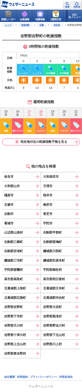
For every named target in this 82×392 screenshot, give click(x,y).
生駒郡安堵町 (13, 251)
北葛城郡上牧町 (15, 288)
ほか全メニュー (74, 15)
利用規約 (22, 376)
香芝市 (47, 214)
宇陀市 (47, 223)
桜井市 (47, 195)
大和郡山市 (12, 186)
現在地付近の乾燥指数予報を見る (41, 141)
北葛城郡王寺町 (54, 288)
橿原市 (9, 195)
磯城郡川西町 (52, 251)
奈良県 (57, 25)
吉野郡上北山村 (15, 344)
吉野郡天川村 (13, 325)
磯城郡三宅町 (13, 260)
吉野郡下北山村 (54, 335)
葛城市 (9, 223)
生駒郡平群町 (52, 232)
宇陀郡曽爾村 (13, 269)
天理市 (47, 186)
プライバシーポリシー (43, 376)
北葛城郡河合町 (54, 297)
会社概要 (9, 376)
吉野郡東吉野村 (15, 353)
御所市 (47, 204)
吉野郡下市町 (13, 316)
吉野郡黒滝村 (52, 316)
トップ (8, 25)
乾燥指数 (25, 25)
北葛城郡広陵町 (15, 297)
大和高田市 (51, 176)
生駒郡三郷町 (13, 242)
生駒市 (9, 214)
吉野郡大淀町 (52, 307)
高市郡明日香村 (54, 279)
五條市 (9, 204)
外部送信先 (66, 376)
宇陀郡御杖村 (52, 269)
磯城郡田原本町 (54, 260)
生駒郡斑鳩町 (52, 242)
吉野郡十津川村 (15, 335)
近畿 (42, 25)
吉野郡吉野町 (13, 307)
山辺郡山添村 (13, 232)
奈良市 (9, 176)
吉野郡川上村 (52, 344)
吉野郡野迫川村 (54, 325)
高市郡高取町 (13, 279)
